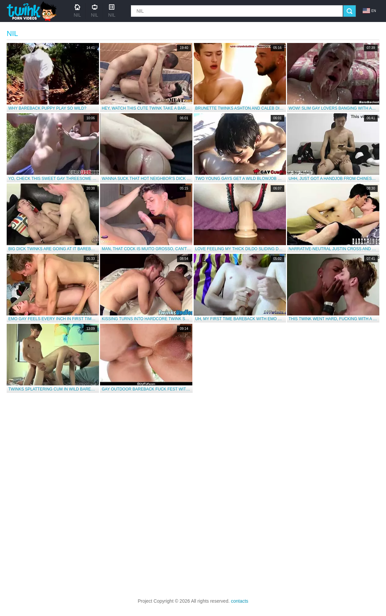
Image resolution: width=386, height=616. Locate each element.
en (369, 10)
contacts (239, 601)
